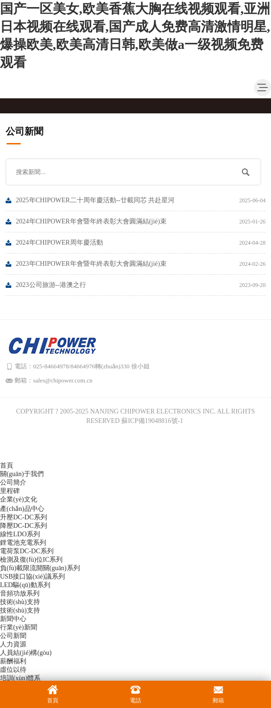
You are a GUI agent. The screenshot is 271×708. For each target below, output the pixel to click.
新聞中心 (13, 618)
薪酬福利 (13, 661)
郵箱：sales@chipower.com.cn (54, 380)
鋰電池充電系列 (23, 542)
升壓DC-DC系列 (23, 517)
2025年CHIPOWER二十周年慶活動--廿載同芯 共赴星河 (141, 200)
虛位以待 (13, 669)
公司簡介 (13, 482)
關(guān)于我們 (22, 473)
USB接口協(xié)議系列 (32, 576)
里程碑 (10, 490)
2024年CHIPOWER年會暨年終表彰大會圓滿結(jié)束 (141, 221)
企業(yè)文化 (18, 499)
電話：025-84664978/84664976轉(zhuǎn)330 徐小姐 (82, 366)
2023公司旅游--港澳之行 (141, 285)
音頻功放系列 (20, 593)
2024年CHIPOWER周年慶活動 (141, 242)
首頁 (6, 465)
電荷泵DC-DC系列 (27, 551)
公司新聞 (13, 635)
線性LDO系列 (20, 534)
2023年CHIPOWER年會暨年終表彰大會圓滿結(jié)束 (141, 264)
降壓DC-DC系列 (23, 525)
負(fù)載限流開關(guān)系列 (40, 568)
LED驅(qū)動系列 (25, 585)
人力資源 (13, 644)
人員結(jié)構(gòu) (26, 652)
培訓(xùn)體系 (20, 678)
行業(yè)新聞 (18, 627)
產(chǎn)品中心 (22, 508)
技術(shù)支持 (20, 601)
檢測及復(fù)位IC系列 (31, 559)
